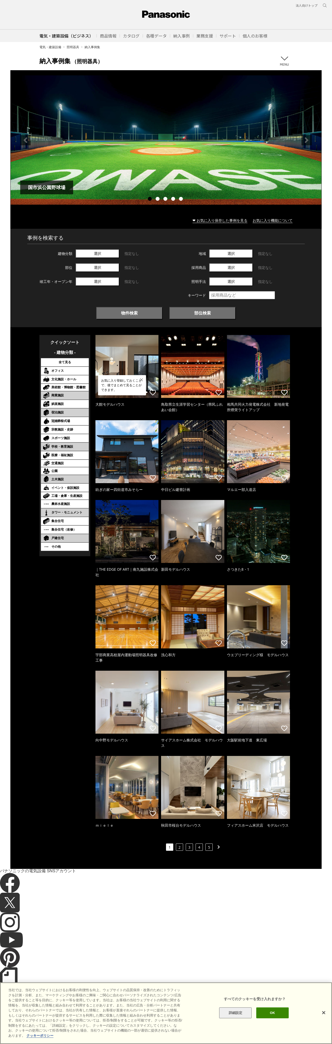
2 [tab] (158, 199)
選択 (97, 253)
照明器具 (73, 47)
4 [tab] (173, 199)
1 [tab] (150, 199)
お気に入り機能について (273, 220)
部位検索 (202, 313)
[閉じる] (323, 1031)
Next (306, 140)
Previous (25, 140)
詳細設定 (236, 1032)
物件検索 (129, 313)
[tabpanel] (166, 140)
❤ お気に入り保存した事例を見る (219, 220)
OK (272, 1032)
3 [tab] (166, 199)
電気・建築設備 (50, 47)
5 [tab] (181, 199)
